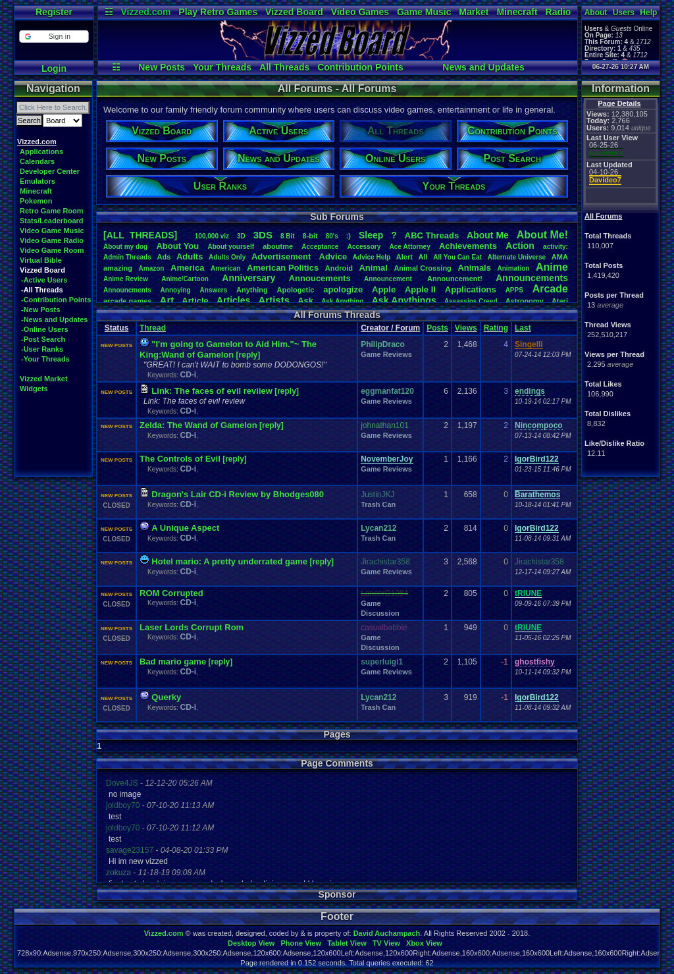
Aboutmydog (125, 246)
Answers (214, 290)
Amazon (152, 268)
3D (241, 236)
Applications (41, 151)
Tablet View (347, 943)
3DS (262, 234)
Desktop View (251, 943)
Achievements (468, 246)
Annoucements (320, 278)
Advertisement (282, 256)
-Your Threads (45, 359)
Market (473, 12)
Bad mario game (173, 661)
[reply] (248, 355)
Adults (189, 256)
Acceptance (319, 246)
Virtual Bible (41, 260)
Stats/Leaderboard (52, 221)
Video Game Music (52, 230)
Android (339, 268)
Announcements (532, 278)
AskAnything (342, 301)
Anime (552, 267)
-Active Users (44, 280)
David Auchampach (387, 933)
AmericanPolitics (283, 268)
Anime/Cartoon (185, 279)
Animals (474, 268)
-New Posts (40, 309)
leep (371, 235)
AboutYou (177, 246)
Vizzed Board (294, 12)
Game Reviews (386, 354)
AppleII (420, 289)
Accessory (364, 246)
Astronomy (525, 301)
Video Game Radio (52, 240)
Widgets (34, 388)
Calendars (37, 161)
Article (195, 301)
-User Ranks (42, 349)
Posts (437, 328)
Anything (252, 290)
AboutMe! (542, 234)
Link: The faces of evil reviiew (211, 391)
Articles (233, 300)
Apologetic (296, 290)
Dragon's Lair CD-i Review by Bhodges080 (237, 494)
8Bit (287, 236)
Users (624, 12)
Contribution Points (360, 67)
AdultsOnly (227, 257)
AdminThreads (127, 257)
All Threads (284, 67)
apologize (343, 289)
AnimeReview (125, 279)
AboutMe (488, 235)
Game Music (424, 12)
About (596, 12)
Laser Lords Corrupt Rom (192, 627)
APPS (514, 290)
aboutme (278, 246)
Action (520, 245)
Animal (373, 268)
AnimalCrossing (422, 268)
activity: (555, 246)
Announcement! (454, 279)
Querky (166, 697)
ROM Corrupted (171, 593)
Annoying (176, 290)
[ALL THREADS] (140, 235)
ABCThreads (432, 235)
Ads (163, 257)
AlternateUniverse (517, 257)
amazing (117, 268)
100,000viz (212, 236)
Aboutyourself (230, 246)
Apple (384, 289)
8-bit (310, 236)
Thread (153, 328)
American (226, 268)
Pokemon (36, 201)
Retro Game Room (52, 211)
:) (348, 236)
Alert (404, 257)
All (423, 257)
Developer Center (50, 171)
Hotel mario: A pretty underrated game (229, 561)
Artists (274, 300)
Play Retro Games (217, 12)
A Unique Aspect (185, 528)
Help (648, 12)
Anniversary (248, 278)
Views (466, 328)
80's (332, 236)
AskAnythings (404, 300)
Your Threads (222, 67)
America (187, 268)
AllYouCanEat (457, 257)
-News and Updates (54, 319)
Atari (560, 301)
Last (523, 328)
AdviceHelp (371, 257)
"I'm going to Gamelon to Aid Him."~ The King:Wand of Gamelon (228, 349)
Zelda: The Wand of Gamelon (198, 425)
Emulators (37, 181)
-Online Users (44, 329)
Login (53, 68)
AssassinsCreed (471, 301)
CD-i (188, 374)
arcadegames (127, 301)
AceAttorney (409, 246)
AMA (560, 257)
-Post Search (43, 339)
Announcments (127, 290)
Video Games (360, 12)
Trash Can (378, 504)
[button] (53, 36)
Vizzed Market (44, 379)
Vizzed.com (145, 12)
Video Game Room (52, 250)
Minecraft (516, 12)
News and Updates (483, 67)
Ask (305, 301)
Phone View (300, 943)
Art (167, 300)
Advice (333, 256)
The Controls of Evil (180, 459)
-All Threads (42, 290)
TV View (386, 943)
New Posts (161, 67)
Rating (496, 328)
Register (54, 12)
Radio (558, 12)
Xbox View (424, 943)
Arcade (550, 288)
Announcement (389, 279)
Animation (514, 268)
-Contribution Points (56, 300)
